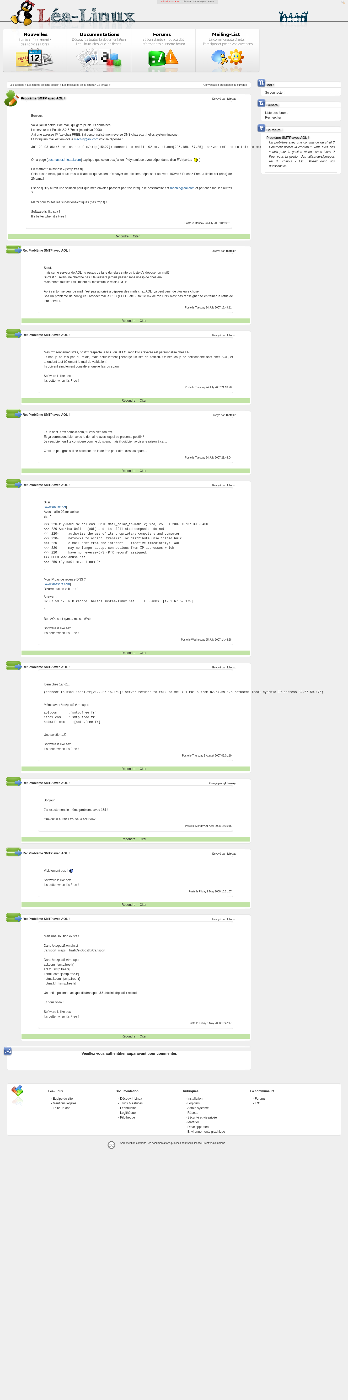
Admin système (198, 1108)
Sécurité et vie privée (202, 1117)
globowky (229, 783)
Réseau (193, 1113)
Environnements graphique (206, 1131)
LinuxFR (187, 1)
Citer (136, 236)
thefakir (230, 250)
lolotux (231, 98)
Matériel (193, 1122)
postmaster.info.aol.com (64, 160)
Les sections (17, 84)
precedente (226, 84)
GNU (211, 1)
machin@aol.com (86, 139)
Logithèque (128, 1113)
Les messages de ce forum (78, 84)
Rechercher (273, 117)
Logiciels (194, 1103)
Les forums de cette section (43, 84)
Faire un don (61, 1108)
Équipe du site (63, 1098)
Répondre (122, 236)
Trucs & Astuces (131, 1103)
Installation (195, 1098)
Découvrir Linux (131, 1098)
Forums (260, 1098)
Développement (199, 1127)
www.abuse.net (55, 507)
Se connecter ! (275, 92)
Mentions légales (64, 1103)
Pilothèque (127, 1117)
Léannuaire (128, 1108)
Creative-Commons (213, 1143)
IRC (257, 1103)
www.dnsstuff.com (57, 584)
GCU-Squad (200, 1)
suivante (242, 84)
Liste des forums (276, 113)
